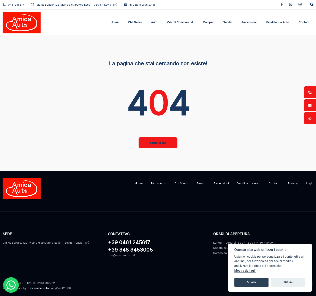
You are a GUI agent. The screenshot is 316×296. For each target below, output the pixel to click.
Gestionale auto (38, 288)
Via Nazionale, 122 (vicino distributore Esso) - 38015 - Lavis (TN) (74, 4)
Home (139, 183)
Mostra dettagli (245, 271)
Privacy (293, 183)
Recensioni (221, 183)
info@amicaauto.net (139, 4)
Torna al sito (158, 142)
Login (309, 183)
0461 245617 (13, 4)
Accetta (251, 282)
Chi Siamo (181, 183)
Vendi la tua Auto (248, 183)
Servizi (201, 183)
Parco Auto (158, 183)
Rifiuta (288, 282)
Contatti (274, 183)
